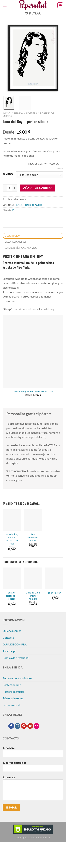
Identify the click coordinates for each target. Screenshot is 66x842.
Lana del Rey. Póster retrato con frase (33, 391)
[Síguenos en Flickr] (36, 726)
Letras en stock (12, 705)
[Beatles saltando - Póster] (12, 578)
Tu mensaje (33, 789)
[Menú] (5, 5)
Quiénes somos (12, 630)
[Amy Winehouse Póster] (33, 520)
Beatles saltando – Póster (11, 595)
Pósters (31, 113)
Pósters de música (33, 204)
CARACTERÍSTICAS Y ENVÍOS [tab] (21, 247)
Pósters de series (13, 698)
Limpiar (59, 168)
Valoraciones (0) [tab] (15, 241)
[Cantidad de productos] (9, 188)
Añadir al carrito (37, 187)
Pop (14, 210)
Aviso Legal (9, 651)
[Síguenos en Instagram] (17, 726)
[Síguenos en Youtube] (30, 726)
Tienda (18, 113)
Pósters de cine (12, 684)
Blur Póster (54, 592)
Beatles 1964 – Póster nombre (33, 595)
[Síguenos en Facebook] (11, 726)
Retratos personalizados (17, 678)
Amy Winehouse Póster (33, 537)
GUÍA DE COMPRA (15, 644)
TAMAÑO (8, 174)
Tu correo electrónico (33, 768)
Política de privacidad (16, 657)
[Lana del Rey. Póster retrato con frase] (33, 351)
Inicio (6, 113)
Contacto (8, 637)
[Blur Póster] (54, 578)
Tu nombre (33, 753)
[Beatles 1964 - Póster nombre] (33, 578)
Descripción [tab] (13, 235)
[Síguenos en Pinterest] (24, 726)
